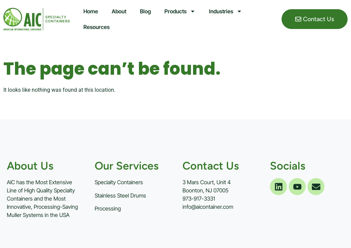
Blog (145, 11)
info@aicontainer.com (207, 206)
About (119, 11)
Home (90, 11)
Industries (225, 11)
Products (179, 11)
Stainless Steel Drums (120, 195)
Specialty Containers (119, 182)
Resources (96, 27)
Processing (108, 208)
